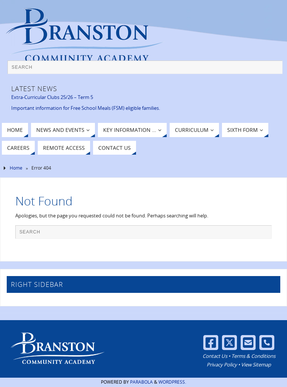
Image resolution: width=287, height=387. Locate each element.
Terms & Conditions (253, 356)
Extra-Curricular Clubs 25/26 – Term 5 (52, 97)
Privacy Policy (222, 364)
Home (16, 168)
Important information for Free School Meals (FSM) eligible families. (85, 108)
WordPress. (172, 382)
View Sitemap (256, 364)
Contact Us (215, 356)
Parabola (141, 382)
